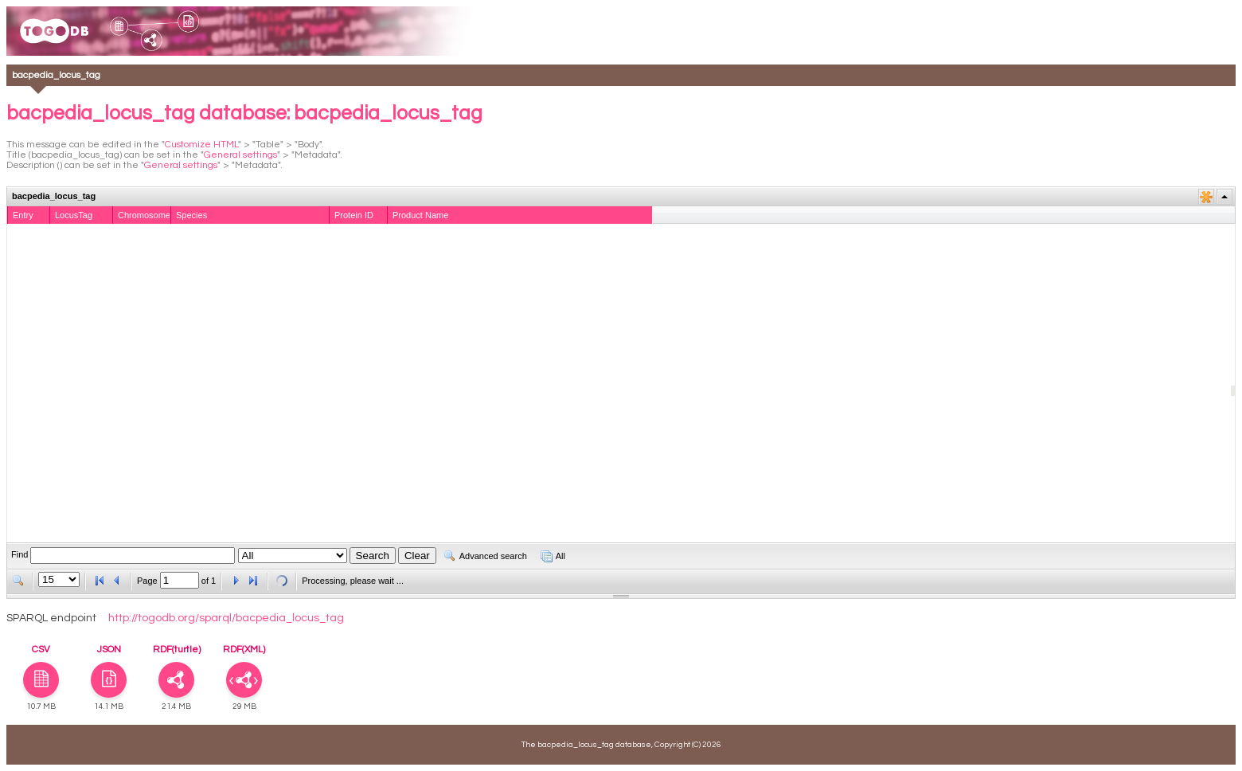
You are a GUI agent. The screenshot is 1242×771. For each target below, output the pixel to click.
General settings (240, 155)
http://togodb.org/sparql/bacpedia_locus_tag (226, 618)
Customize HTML (201, 144)
